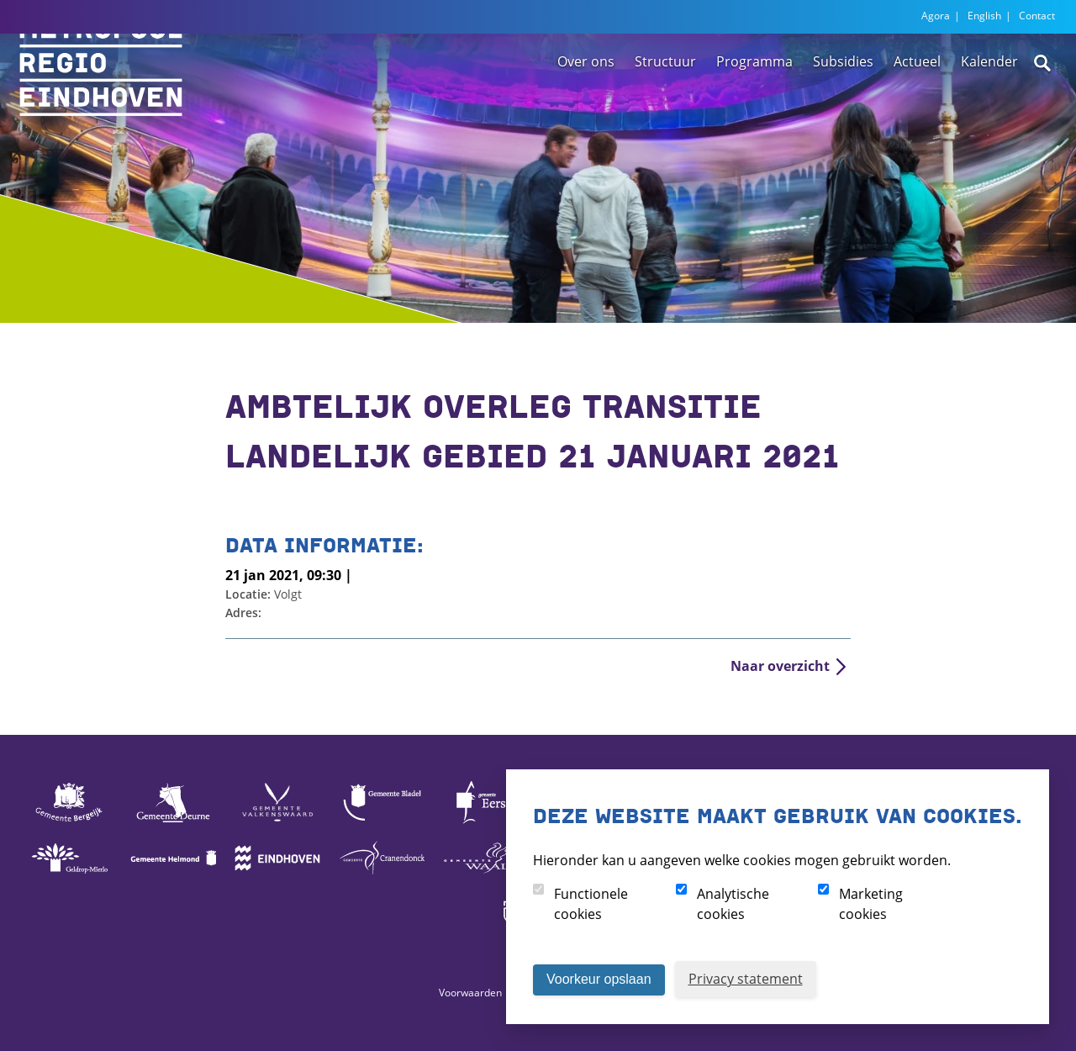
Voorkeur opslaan (598, 979)
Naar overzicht (780, 666)
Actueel (917, 112)
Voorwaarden (470, 992)
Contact (1037, 15)
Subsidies (843, 112)
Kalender (989, 112)
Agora (935, 15)
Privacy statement (745, 978)
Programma (754, 112)
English (984, 15)
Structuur (665, 112)
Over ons (585, 112)
